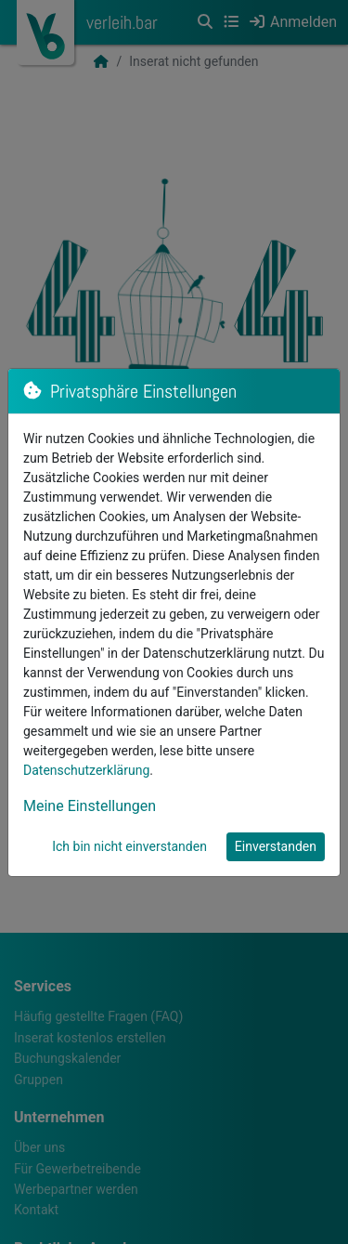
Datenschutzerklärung (86, 770)
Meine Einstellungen (89, 806)
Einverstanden (275, 846)
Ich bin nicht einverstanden (129, 846)
